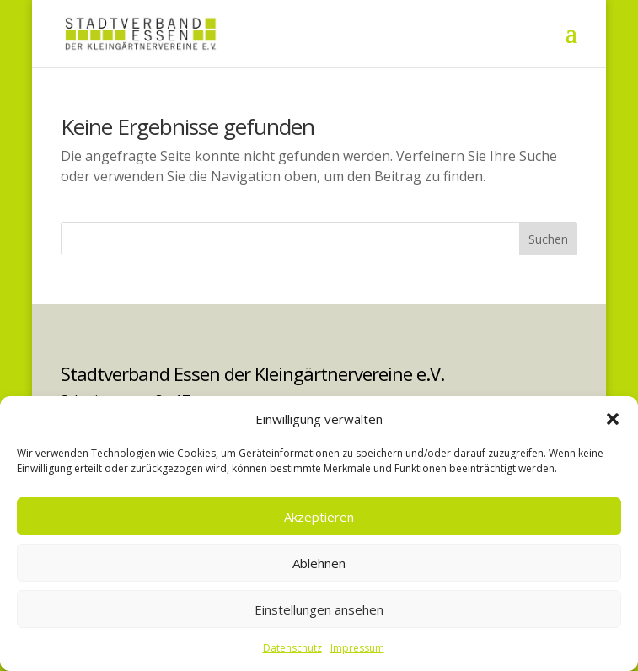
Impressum (357, 648)
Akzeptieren (319, 516)
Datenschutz (292, 648)
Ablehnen (319, 563)
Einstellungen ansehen (319, 609)
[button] (612, 419)
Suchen (548, 239)
